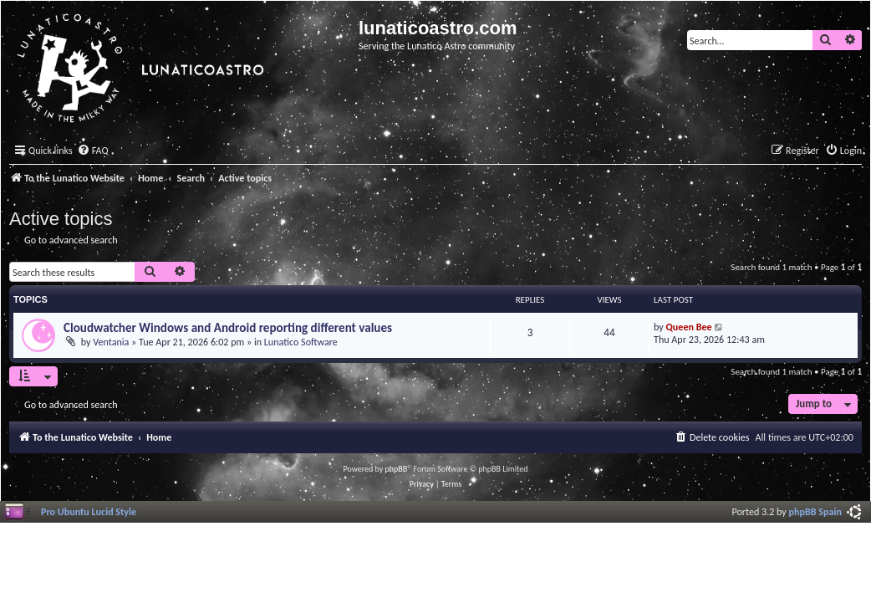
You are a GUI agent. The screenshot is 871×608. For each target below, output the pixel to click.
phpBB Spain (815, 511)
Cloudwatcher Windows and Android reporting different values (228, 327)
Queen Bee (689, 326)
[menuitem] (93, 151)
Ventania (111, 341)
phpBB (396, 468)
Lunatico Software (301, 341)
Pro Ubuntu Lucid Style (88, 511)
